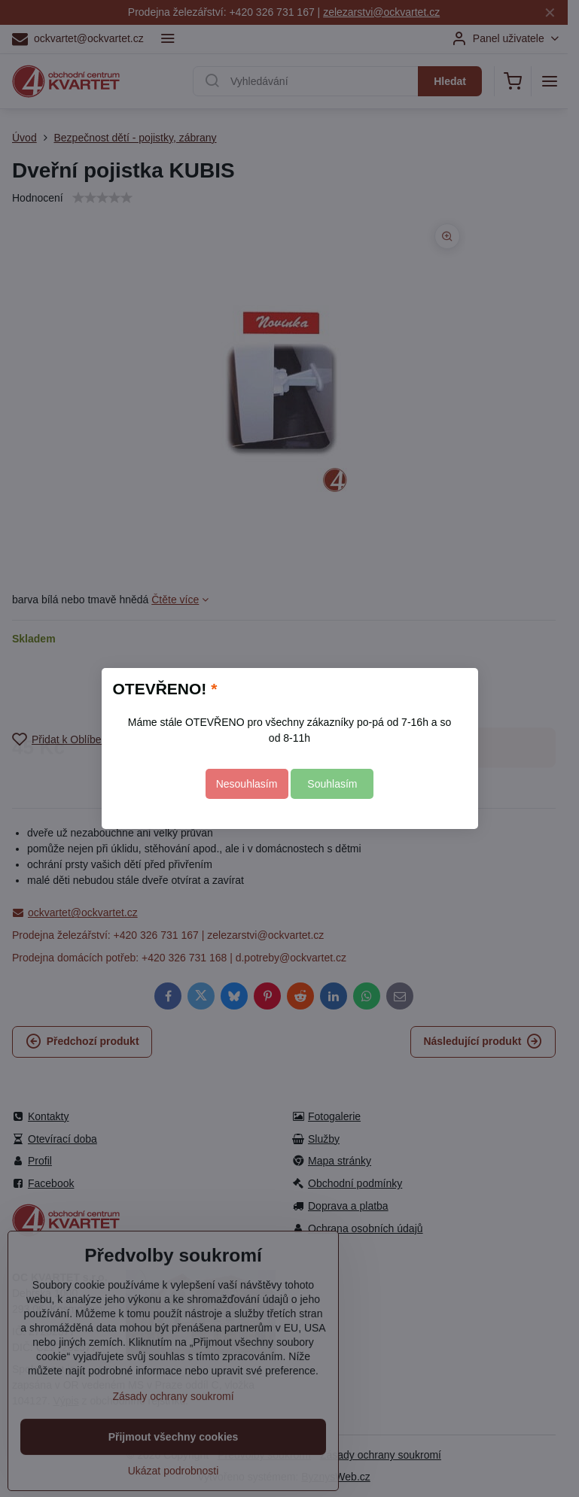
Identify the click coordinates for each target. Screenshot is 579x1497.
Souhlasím (332, 784)
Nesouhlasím (247, 784)
